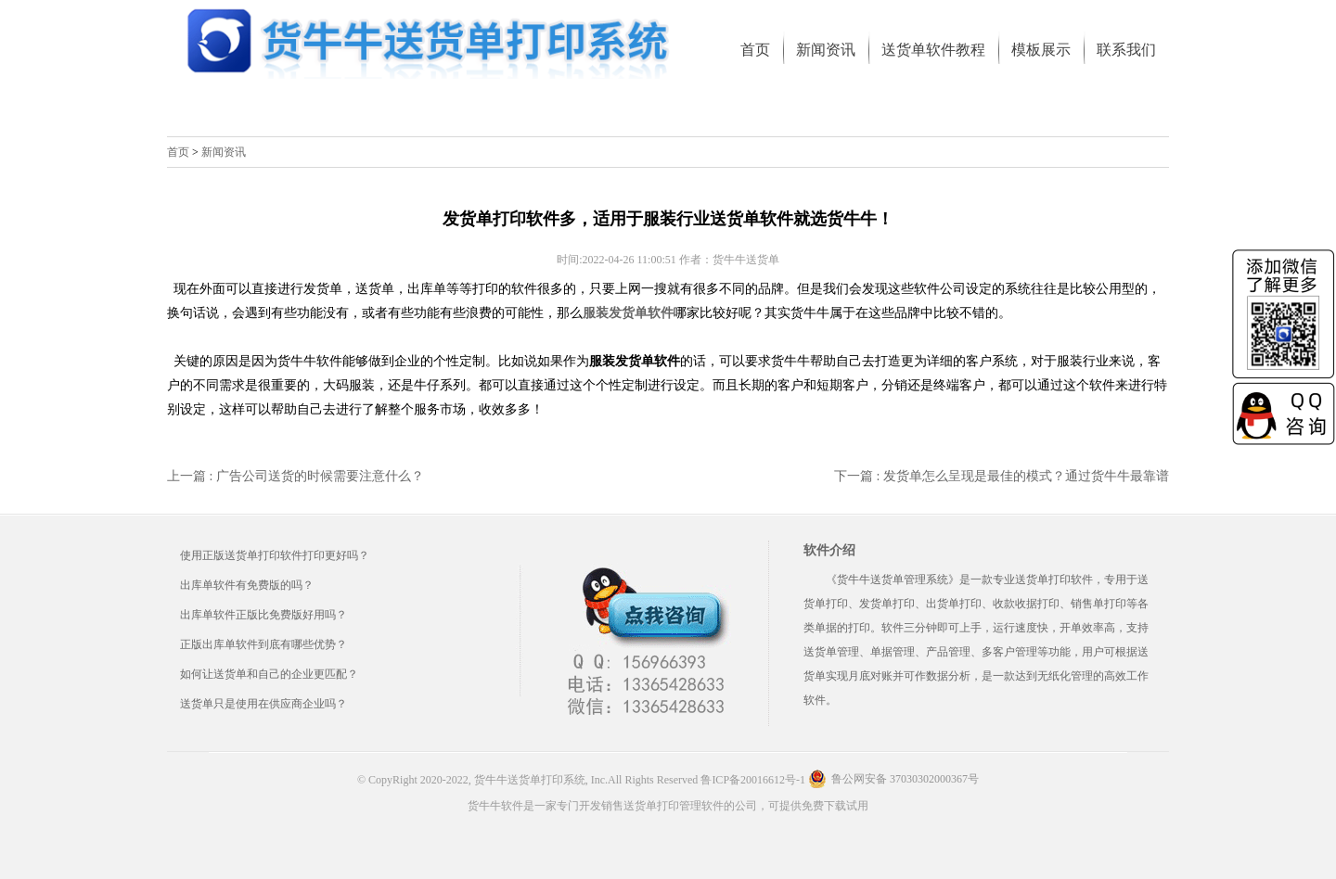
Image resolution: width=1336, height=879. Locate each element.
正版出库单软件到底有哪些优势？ (263, 644)
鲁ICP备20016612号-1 (752, 779)
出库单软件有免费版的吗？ (247, 585)
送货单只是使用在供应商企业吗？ (263, 703)
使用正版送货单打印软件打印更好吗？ (274, 555)
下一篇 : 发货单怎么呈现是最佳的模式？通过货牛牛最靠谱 (1001, 476)
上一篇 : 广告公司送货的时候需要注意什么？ (295, 476)
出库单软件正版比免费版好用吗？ (263, 614)
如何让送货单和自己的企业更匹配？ (269, 674)
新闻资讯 (223, 152)
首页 (178, 152)
